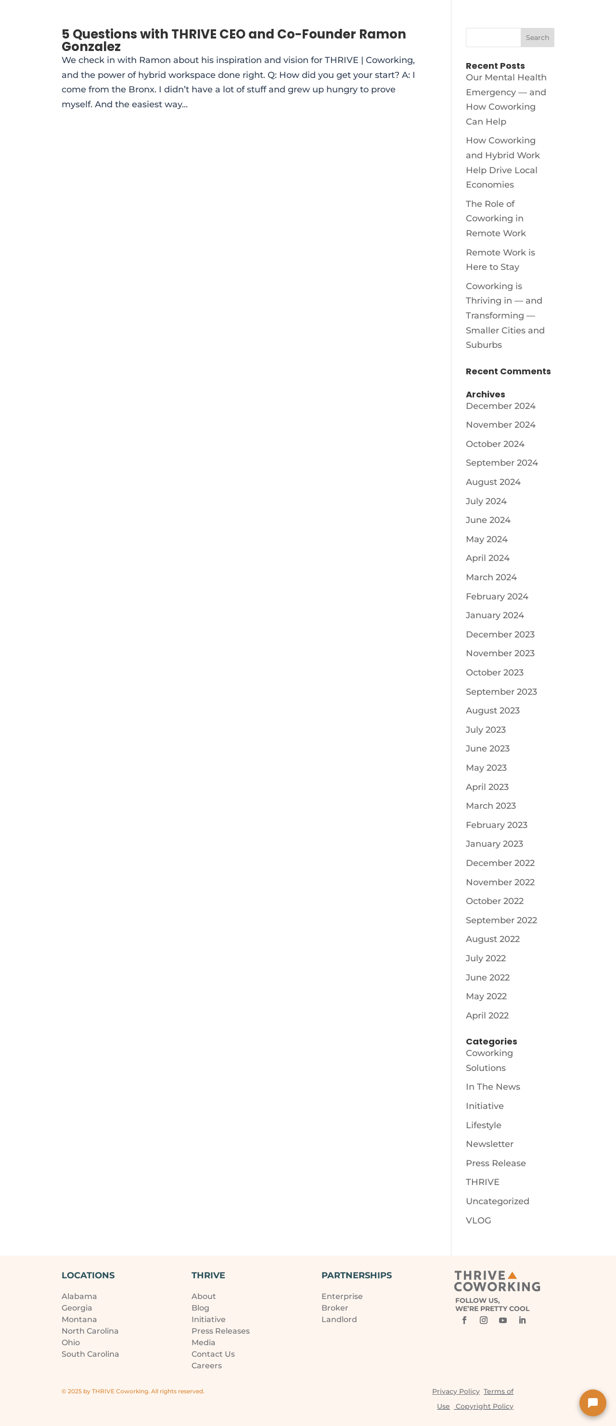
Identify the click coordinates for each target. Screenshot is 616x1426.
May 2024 (487, 539)
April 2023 (487, 787)
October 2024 (495, 444)
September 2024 (502, 463)
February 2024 (497, 596)
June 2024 (488, 520)
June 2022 (488, 977)
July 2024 (486, 501)
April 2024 (488, 558)
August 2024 (493, 482)
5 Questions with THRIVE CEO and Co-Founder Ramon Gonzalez (234, 40)
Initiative (485, 1106)
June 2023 (488, 748)
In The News (493, 1087)
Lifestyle (483, 1125)
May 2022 (486, 996)
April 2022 (487, 1015)
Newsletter (489, 1144)
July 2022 (486, 958)
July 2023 (486, 730)
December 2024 (501, 406)
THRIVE (483, 1182)
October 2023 (495, 672)
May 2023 (486, 768)
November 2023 (500, 653)
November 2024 (501, 425)
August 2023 (493, 710)
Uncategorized (497, 1201)
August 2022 (493, 939)
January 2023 (494, 844)
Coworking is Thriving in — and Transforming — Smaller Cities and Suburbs (505, 315)
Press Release (496, 1163)
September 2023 (501, 692)
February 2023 (496, 825)
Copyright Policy (484, 1406)
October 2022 (495, 901)
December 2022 (500, 863)
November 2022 (500, 882)
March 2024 (491, 577)
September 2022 (501, 920)
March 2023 (491, 806)
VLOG (478, 1220)
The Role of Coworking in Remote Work (496, 219)
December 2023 (500, 634)
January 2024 (495, 615)
